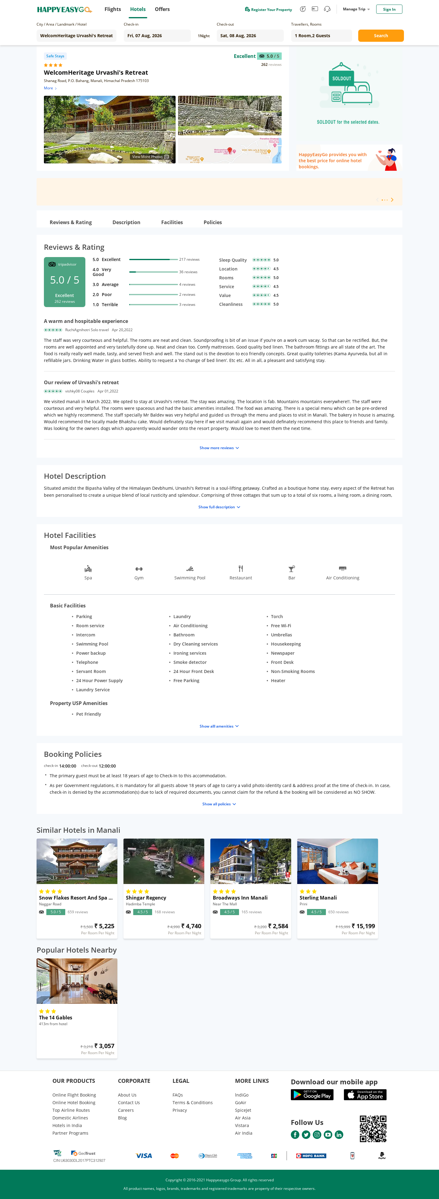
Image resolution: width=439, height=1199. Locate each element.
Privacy (180, 1110)
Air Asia (243, 1118)
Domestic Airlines (70, 1118)
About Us (127, 1095)
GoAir (240, 1102)
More (51, 88)
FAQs (178, 1095)
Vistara (242, 1125)
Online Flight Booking (74, 1095)
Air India (243, 1133)
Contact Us (129, 1102)
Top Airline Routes (71, 1110)
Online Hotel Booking (73, 1102)
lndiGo (241, 1095)
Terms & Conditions (193, 1102)
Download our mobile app (334, 1081)
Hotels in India (67, 1125)
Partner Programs (70, 1133)
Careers (126, 1110)
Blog (122, 1118)
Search (381, 35)
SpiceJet (243, 1110)
